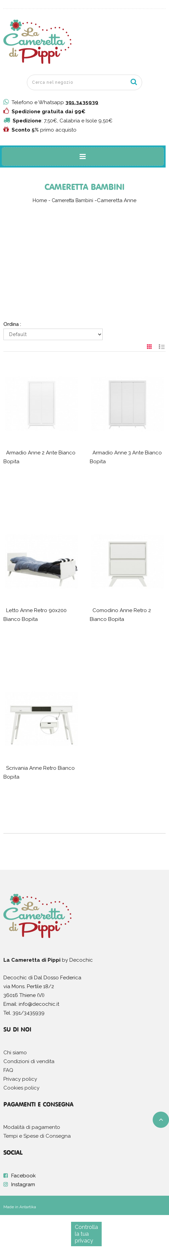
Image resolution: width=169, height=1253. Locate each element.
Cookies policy (21, 1088)
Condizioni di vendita (28, 1061)
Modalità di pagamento (31, 1127)
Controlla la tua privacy (86, 1234)
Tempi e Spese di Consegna (37, 1136)
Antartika (27, 1207)
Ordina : (12, 324)
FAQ (8, 1070)
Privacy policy (20, 1079)
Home (40, 200)
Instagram (23, 1184)
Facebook (23, 1176)
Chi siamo (15, 1053)
